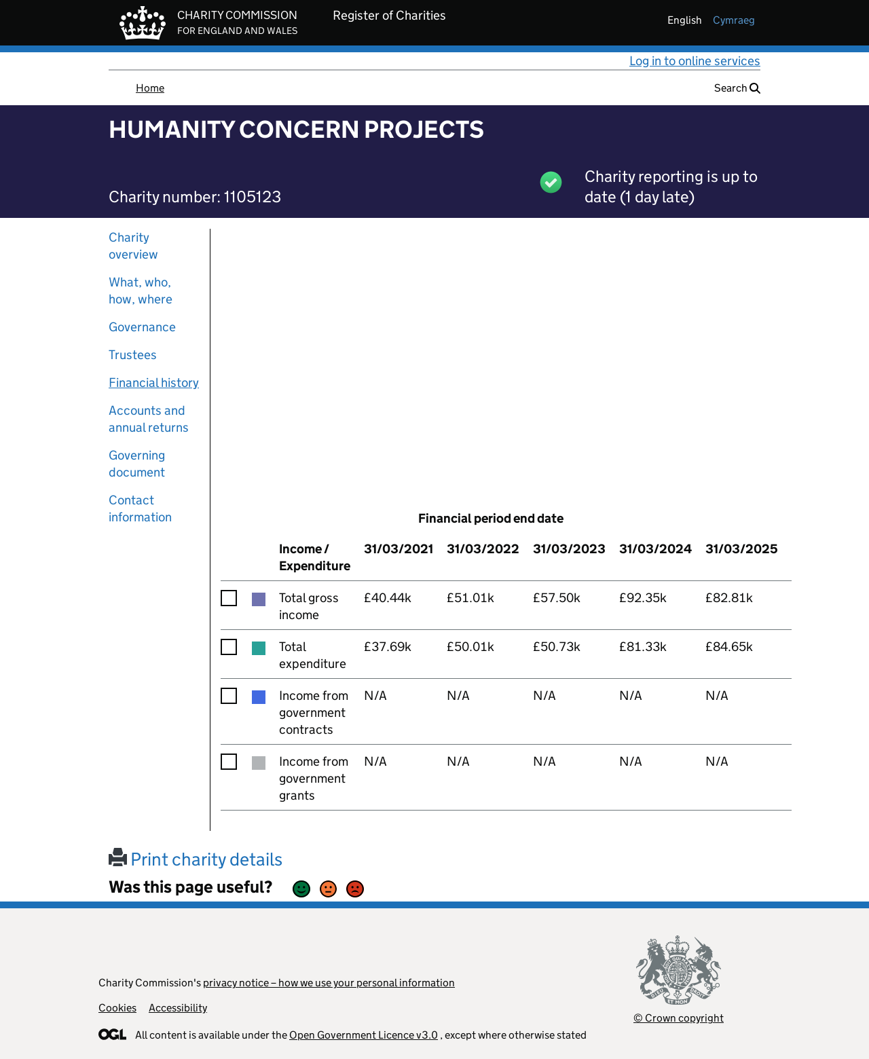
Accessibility (178, 1007)
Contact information (140, 508)
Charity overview (133, 245)
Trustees (133, 355)
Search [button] (737, 87)
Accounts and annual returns (149, 419)
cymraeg (734, 20)
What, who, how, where (140, 290)
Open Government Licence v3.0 (363, 1034)
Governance (142, 327)
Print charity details (195, 859)
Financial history (154, 382)
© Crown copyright (678, 1017)
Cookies (117, 1007)
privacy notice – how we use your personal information (329, 982)
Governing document (137, 463)
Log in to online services (694, 61)
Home (150, 87)
